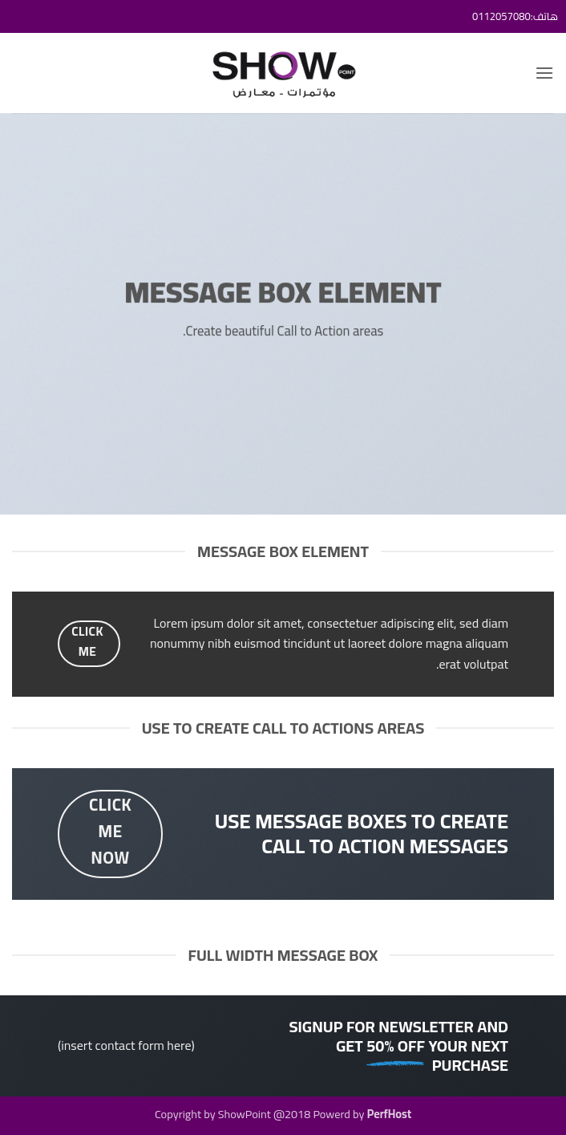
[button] (544, 72)
